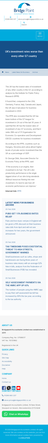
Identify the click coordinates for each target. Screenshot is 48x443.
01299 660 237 (10, 18)
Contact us (6, 382)
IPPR (19, 191)
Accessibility (7, 361)
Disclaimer (6, 365)
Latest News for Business (21, 72)
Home (4, 378)
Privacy (5, 354)
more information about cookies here (19, 435)
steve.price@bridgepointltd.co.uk (30, 18)
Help (4, 369)
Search (24, 24)
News (7, 72)
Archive (35, 72)
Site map (5, 358)
